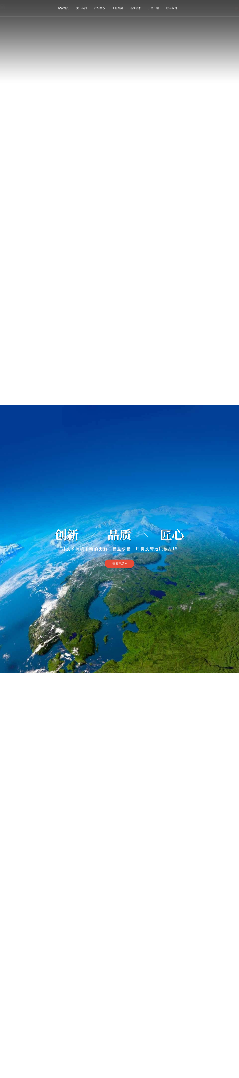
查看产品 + (119, 563)
